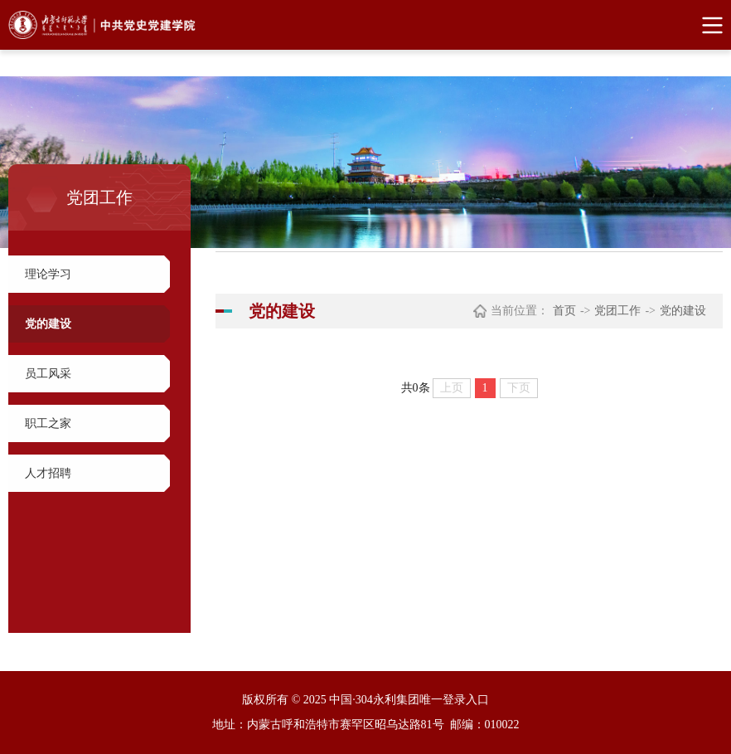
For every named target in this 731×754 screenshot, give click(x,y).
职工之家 (48, 423)
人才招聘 (48, 473)
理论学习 (48, 274)
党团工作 (617, 310)
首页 (564, 310)
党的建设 (48, 324)
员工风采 (48, 373)
